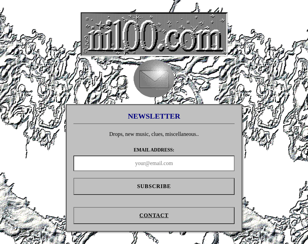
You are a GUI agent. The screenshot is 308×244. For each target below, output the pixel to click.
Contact (154, 215)
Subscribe (154, 186)
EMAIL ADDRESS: (154, 149)
